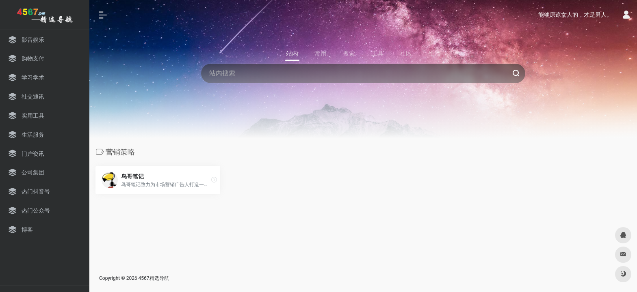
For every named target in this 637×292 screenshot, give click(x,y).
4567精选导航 (154, 278)
